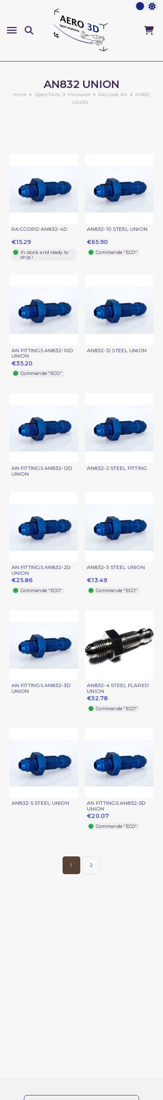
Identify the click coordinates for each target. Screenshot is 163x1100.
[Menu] (11, 30)
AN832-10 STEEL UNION (117, 229)
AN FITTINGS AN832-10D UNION (42, 353)
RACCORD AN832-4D (40, 229)
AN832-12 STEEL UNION (117, 350)
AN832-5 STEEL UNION (40, 803)
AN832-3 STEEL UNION (116, 567)
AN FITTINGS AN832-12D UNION (42, 471)
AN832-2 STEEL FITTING (117, 468)
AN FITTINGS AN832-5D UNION (116, 806)
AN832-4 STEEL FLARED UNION (118, 688)
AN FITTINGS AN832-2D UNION (41, 570)
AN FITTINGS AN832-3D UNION (41, 688)
